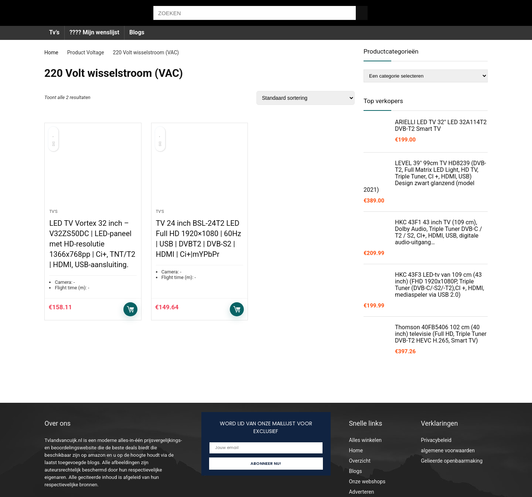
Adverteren (361, 492)
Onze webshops (367, 481)
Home (51, 52)
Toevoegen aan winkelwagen (130, 310)
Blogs (136, 32)
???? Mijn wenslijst (94, 32)
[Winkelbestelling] (305, 98)
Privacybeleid (436, 440)
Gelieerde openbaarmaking (451, 461)
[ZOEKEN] (362, 13)
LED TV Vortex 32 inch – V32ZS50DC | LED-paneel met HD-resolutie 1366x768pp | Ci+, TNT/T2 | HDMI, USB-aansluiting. (92, 244)
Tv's (53, 212)
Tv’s (54, 32)
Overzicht (359, 461)
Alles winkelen (365, 440)
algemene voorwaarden (448, 450)
